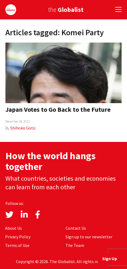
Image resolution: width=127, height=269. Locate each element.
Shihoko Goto (23, 128)
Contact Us (76, 228)
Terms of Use (17, 245)
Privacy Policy (17, 236)
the (66, 9)
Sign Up (109, 258)
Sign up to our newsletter (89, 236)
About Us (13, 228)
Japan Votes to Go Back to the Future (58, 109)
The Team (75, 245)
